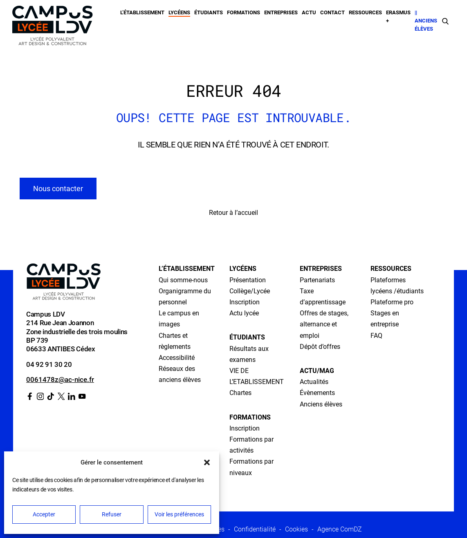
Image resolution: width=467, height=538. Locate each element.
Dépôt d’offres (320, 346)
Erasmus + (398, 16)
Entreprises (281, 12)
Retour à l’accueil (233, 213)
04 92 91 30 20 (49, 364)
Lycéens (179, 12)
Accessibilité (177, 358)
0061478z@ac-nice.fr (60, 379)
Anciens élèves (321, 404)
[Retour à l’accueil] (52, 27)
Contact (332, 12)
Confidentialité (255, 529)
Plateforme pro (391, 302)
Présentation (247, 280)
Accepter (44, 514)
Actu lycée (244, 313)
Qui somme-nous (183, 280)
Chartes (240, 393)
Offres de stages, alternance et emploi (324, 324)
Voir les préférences (179, 514)
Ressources (365, 12)
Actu (309, 12)
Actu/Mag (317, 371)
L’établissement (142, 12)
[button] (207, 462)
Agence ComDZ (339, 529)
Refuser (111, 514)
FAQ (376, 335)
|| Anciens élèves (426, 20)
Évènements (317, 393)
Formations (243, 12)
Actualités (314, 382)
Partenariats (317, 280)
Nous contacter (58, 188)
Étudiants (208, 12)
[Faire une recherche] (445, 21)
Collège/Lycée (249, 291)
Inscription (244, 302)
